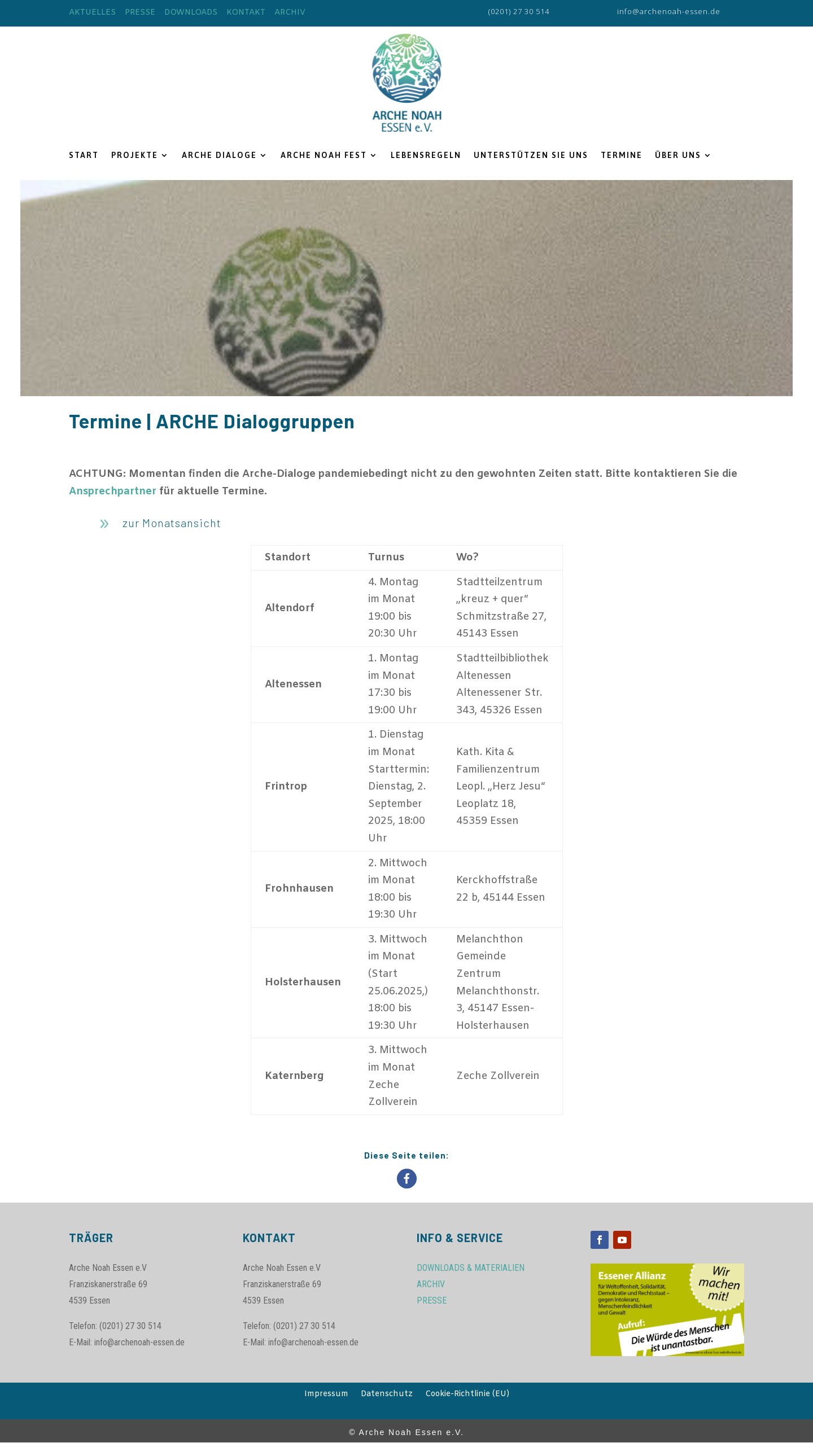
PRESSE (140, 12)
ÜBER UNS (678, 155)
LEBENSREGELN (426, 155)
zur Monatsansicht (172, 522)
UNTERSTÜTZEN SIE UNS (531, 155)
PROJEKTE (134, 155)
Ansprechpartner (112, 491)
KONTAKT (245, 12)
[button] (407, 1178)
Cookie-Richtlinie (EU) (467, 1395)
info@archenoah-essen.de (668, 11)
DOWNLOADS (190, 12)
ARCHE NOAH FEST (324, 155)
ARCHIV (289, 12)
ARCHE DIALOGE (219, 155)
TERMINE (621, 155)
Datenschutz (387, 1395)
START (84, 155)
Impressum (326, 1395)
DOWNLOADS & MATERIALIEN (470, 1267)
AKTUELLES (92, 12)
